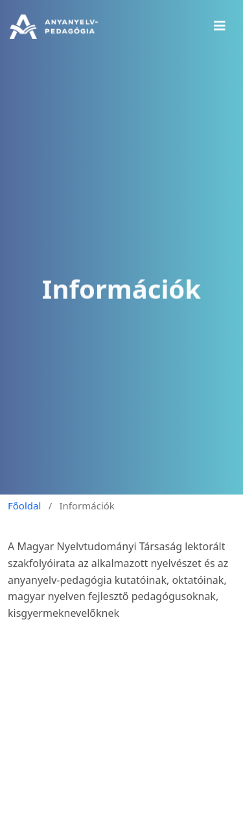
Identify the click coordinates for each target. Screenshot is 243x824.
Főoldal (24, 505)
